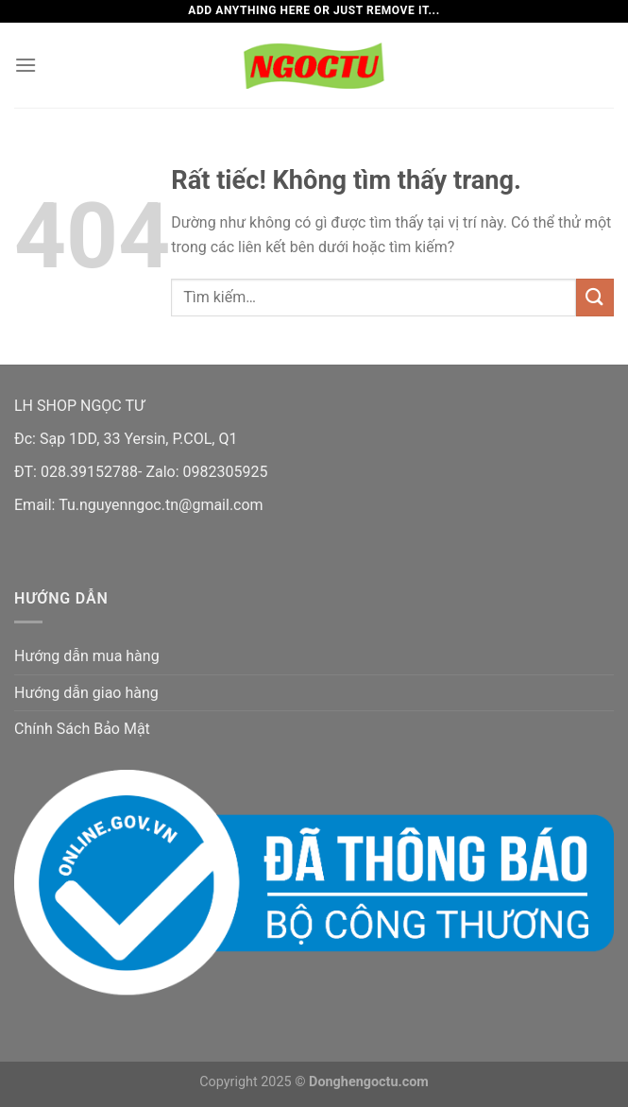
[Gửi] (595, 297)
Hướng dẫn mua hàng (87, 656)
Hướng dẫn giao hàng (86, 693)
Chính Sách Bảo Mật (82, 729)
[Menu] (25, 65)
